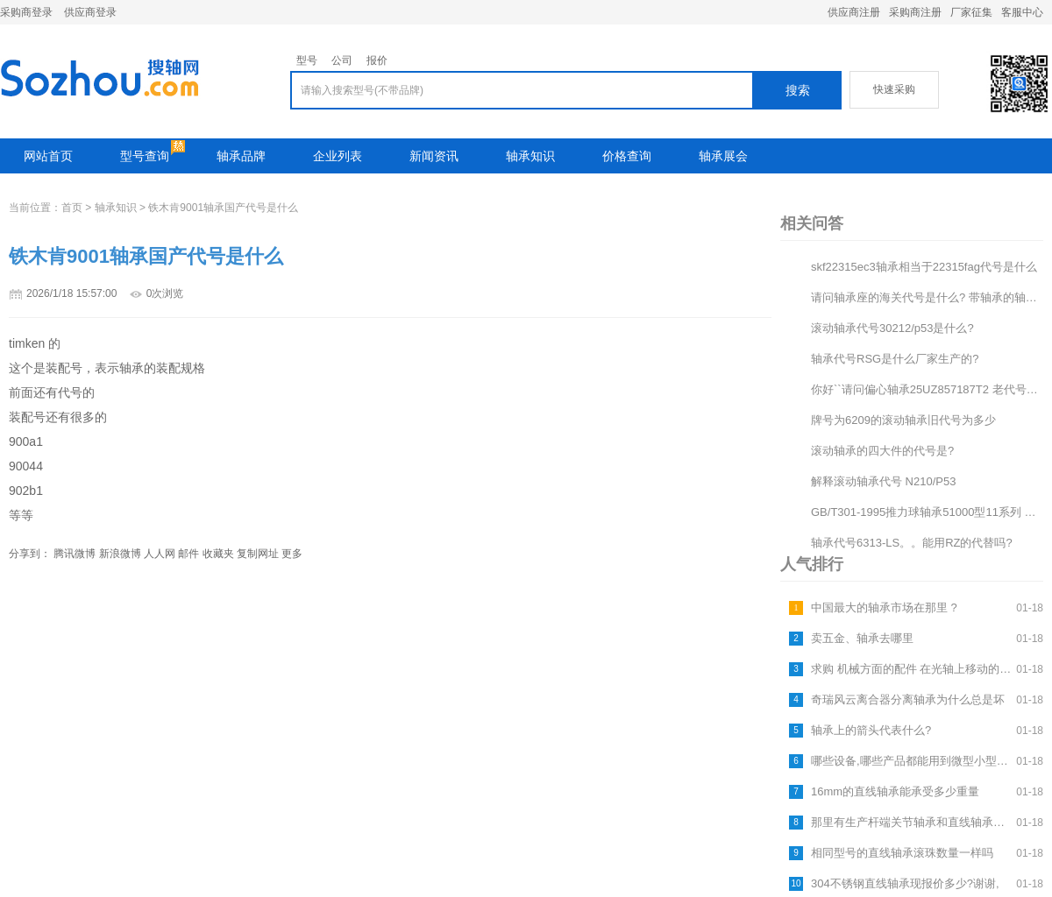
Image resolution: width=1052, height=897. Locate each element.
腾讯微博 (74, 553)
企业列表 (337, 156)
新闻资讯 (433, 156)
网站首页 (48, 156)
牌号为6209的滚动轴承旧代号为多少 (903, 420)
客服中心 (1022, 12)
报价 (376, 60)
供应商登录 (90, 12)
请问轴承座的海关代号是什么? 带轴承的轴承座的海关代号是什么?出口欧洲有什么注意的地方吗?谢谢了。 (927, 297)
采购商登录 (26, 12)
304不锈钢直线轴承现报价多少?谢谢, (905, 883)
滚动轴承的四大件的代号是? (882, 450)
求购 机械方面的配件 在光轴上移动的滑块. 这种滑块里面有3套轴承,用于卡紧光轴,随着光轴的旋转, (911, 668)
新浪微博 (120, 553)
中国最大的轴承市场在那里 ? (884, 607)
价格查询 (626, 156)
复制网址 (258, 553)
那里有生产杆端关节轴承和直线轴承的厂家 (911, 822)
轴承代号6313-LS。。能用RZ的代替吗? (912, 542)
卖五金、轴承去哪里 (862, 638)
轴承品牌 (241, 156)
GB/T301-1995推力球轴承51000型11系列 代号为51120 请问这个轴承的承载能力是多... (927, 512)
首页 (71, 207)
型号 (306, 60)
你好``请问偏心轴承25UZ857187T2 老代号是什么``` (927, 389)
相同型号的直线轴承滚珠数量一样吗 (902, 852)
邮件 (188, 553)
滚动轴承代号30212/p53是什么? (892, 328)
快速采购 (894, 89)
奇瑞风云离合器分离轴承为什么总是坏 (908, 699)
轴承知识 (530, 156)
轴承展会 (723, 156)
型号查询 (144, 156)
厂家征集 (971, 12)
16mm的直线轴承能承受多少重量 (895, 791)
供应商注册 (854, 12)
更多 (291, 553)
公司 (341, 60)
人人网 (159, 553)
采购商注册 (915, 12)
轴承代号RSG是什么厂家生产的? (894, 358)
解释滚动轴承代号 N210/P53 (883, 481)
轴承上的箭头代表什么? (871, 730)
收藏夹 (218, 553)
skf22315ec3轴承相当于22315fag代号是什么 (924, 266)
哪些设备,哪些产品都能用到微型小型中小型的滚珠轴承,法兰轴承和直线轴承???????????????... (911, 760)
